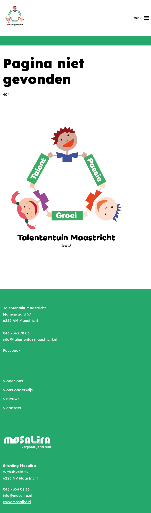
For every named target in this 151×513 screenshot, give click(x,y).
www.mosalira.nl (17, 502)
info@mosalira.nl (17, 495)
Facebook (11, 350)
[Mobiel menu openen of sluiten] (142, 18)
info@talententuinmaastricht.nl (30, 339)
